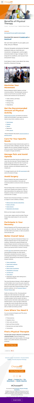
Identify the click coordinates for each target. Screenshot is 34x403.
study (9, 250)
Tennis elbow (9, 274)
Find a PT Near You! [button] (11, 345)
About (10, 379)
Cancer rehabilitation (11, 262)
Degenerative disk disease (12, 208)
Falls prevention (10, 266)
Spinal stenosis (10, 206)
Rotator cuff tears (10, 204)
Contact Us (18, 379)
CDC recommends (23, 171)
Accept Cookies (17, 400)
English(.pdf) (24, 37)
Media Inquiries (21, 381)
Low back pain (9, 272)
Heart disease (9, 122)
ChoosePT (6, 26)
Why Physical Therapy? (13, 26)
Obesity (8, 126)
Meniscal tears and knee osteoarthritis (15, 202)
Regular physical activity (10, 115)
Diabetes (8, 124)
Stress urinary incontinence (12, 268)
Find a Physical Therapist (17, 371)
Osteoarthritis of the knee (12, 270)
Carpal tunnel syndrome (11, 264)
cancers (11, 130)
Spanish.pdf (7, 39)
